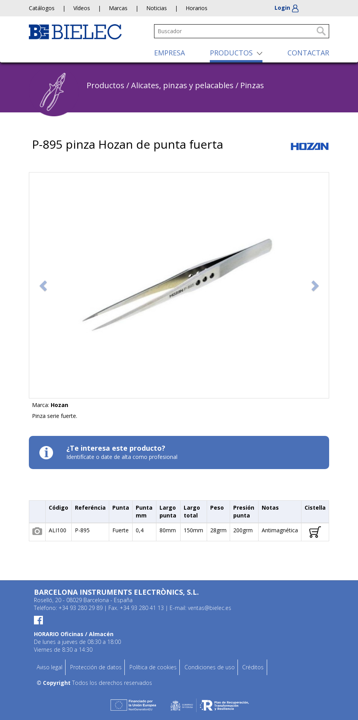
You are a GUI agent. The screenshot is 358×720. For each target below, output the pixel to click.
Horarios (196, 8)
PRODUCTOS (231, 52)
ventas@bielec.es (209, 608)
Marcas (118, 8)
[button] (44, 285)
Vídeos (81, 8)
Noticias (156, 8)
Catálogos (42, 8)
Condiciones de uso (209, 667)
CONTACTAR (308, 52)
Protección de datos (96, 667)
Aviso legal (49, 667)
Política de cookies (153, 667)
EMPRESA (169, 52)
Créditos (253, 667)
